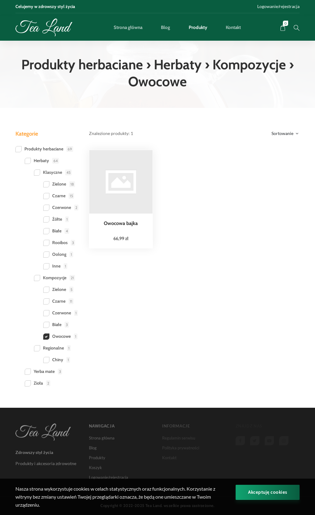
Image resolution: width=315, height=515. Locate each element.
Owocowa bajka (121, 223)
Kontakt (233, 27)
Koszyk (95, 467)
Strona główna (128, 27)
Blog (165, 27)
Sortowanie (284, 133)
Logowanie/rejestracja (278, 6)
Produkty (198, 27)
